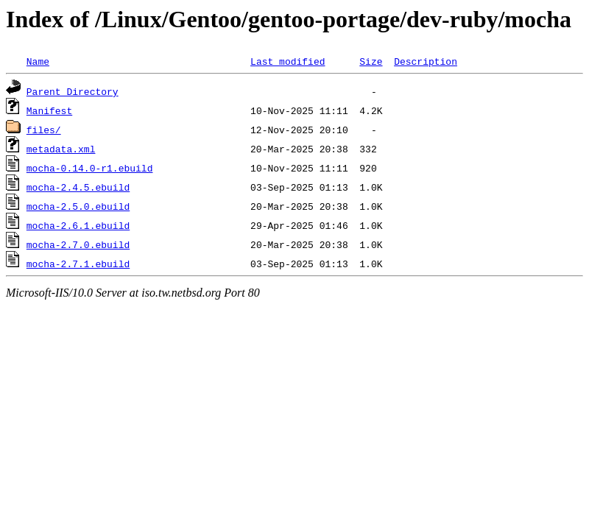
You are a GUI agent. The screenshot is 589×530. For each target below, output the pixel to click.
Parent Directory (73, 91)
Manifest (49, 110)
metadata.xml (61, 148)
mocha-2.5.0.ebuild (78, 206)
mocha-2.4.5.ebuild (78, 187)
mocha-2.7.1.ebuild (78, 263)
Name (38, 61)
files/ (44, 129)
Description (425, 61)
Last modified (287, 61)
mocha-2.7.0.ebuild (78, 244)
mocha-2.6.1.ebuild (78, 225)
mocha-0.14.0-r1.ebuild (90, 167)
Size (370, 61)
